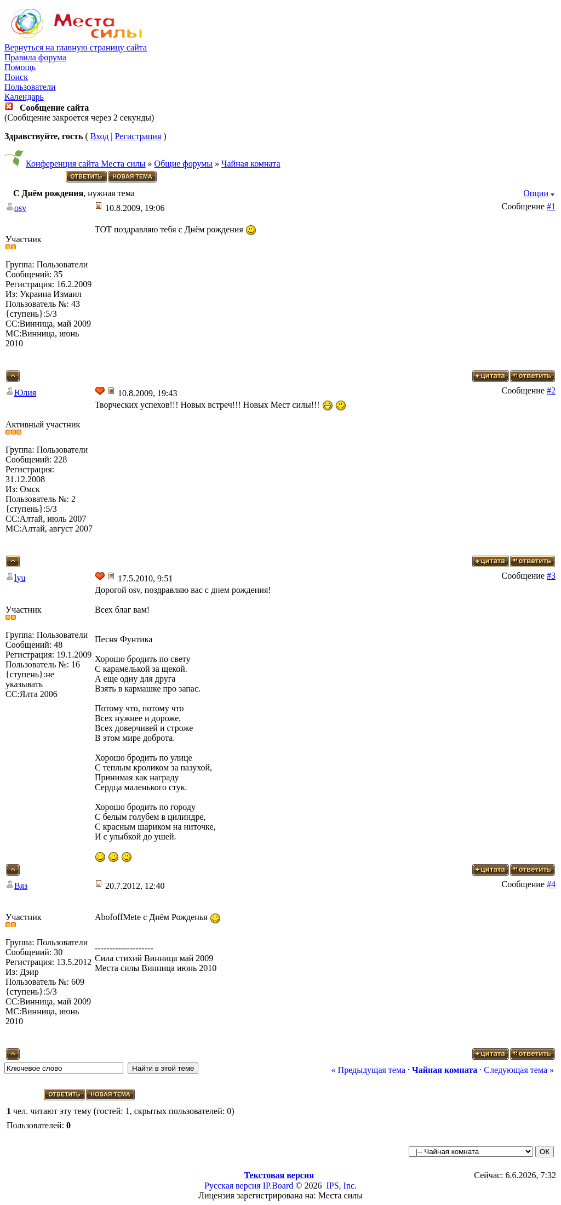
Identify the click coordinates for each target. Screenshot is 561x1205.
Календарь (24, 96)
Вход (99, 136)
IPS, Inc (340, 1185)
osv (20, 208)
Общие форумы (183, 163)
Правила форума (35, 57)
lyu (19, 577)
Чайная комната (250, 163)
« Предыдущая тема (368, 1070)
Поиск (16, 77)
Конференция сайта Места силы (86, 163)
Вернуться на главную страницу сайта (75, 47)
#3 (551, 575)
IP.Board (278, 1185)
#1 (551, 206)
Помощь (20, 67)
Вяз (20, 885)
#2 (551, 390)
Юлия (25, 392)
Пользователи (30, 87)
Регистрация (138, 136)
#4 (551, 884)
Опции (535, 193)
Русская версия (232, 1185)
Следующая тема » (519, 1070)
